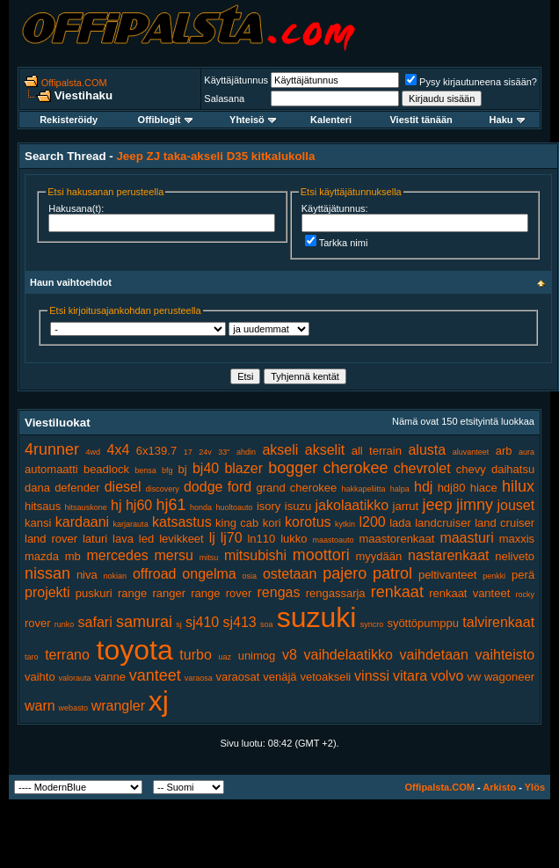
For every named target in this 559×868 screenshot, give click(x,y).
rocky (525, 594)
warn (40, 705)
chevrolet (422, 468)
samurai (144, 622)
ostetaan (289, 573)
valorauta (75, 678)
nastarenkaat (449, 555)
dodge (203, 486)
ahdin (246, 452)
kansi (38, 522)
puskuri (94, 593)
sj (179, 624)
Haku (507, 119)
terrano (67, 654)
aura (526, 452)
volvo (447, 675)
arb (504, 450)
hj (116, 505)
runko (64, 624)
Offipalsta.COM (74, 82)
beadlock (106, 469)
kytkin (345, 524)
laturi (95, 538)
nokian (115, 576)
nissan (47, 573)
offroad (155, 573)
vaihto (40, 676)
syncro (372, 624)
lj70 (232, 537)
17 (188, 452)
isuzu (298, 506)
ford (240, 486)
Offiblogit (165, 119)
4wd (93, 452)
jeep (438, 505)
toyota (135, 650)
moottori (321, 555)
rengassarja (336, 593)
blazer (243, 468)
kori (272, 522)
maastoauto (333, 540)
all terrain (377, 450)
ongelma (209, 573)
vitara (410, 675)
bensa (145, 470)
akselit (325, 449)
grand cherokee (296, 487)
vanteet (155, 675)
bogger (292, 468)
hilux (518, 486)
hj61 (171, 505)
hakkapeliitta (364, 489)
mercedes (118, 555)
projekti (47, 592)
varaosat (238, 676)
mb (73, 556)
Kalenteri (331, 119)
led (146, 538)
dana (37, 487)
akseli (280, 449)
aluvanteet (471, 452)
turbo (195, 654)
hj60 (139, 505)
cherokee (355, 468)
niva (87, 574)
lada (400, 522)
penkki (494, 576)
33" (223, 452)
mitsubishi (255, 555)
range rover (221, 593)
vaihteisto (505, 654)
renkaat (397, 592)
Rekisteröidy (69, 119)
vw (474, 676)
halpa (400, 489)
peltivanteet (447, 574)
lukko (293, 538)
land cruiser (504, 522)
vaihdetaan (434, 654)
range (132, 593)
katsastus (182, 521)
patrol (392, 573)
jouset (515, 505)
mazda (42, 556)
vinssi (371, 675)
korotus (307, 521)
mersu (174, 555)
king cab (236, 522)
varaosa (199, 678)
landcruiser (443, 522)
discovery (162, 489)
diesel (123, 486)
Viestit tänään (420, 119)
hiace (483, 487)
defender (76, 487)
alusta (427, 449)
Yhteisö (252, 119)
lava (123, 538)
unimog (257, 655)
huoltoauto (233, 507)
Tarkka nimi (336, 242)
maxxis (516, 538)
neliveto (514, 556)
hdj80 (452, 487)
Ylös (535, 787)
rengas (279, 592)
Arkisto (499, 787)
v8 (289, 654)
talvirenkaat (498, 622)
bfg (167, 470)
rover (38, 623)
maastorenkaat (396, 538)
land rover (51, 538)
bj (182, 469)
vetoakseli (325, 676)
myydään (379, 556)
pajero (345, 573)
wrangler (118, 705)
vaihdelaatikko (348, 654)
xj (159, 701)
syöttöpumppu (423, 623)
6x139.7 (156, 450)
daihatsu (512, 469)
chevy (471, 469)
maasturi (466, 537)
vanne (109, 676)
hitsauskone (86, 507)
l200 (372, 521)
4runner (52, 449)
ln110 (261, 538)
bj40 (205, 468)
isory (268, 506)
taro (32, 657)
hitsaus (43, 506)
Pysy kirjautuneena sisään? (471, 82)
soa (266, 624)
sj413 (239, 622)
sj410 (202, 622)
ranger (168, 593)
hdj (423, 486)
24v (205, 452)
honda (201, 507)
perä (523, 574)
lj (212, 537)
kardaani (82, 521)
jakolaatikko (352, 505)
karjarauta (131, 524)
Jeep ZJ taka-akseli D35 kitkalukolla (215, 156)
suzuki (317, 617)
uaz (224, 657)
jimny (474, 505)
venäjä (279, 676)
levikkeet (181, 538)
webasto (73, 708)
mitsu (209, 557)
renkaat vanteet (469, 593)
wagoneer (509, 676)
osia (250, 576)
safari (95, 622)
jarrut (406, 506)
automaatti (51, 469)
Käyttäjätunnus (236, 80)
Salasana (224, 98)
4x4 (118, 449)
